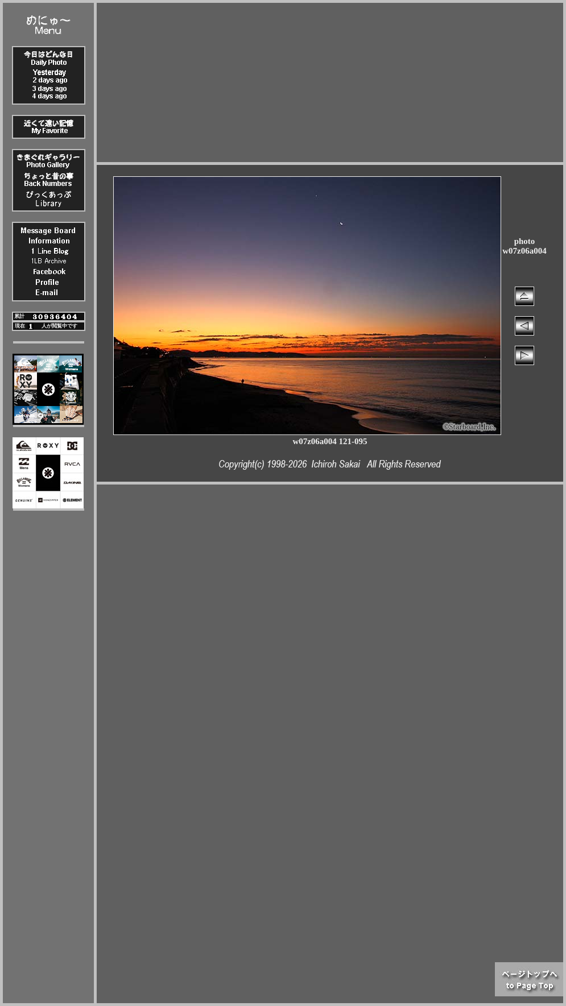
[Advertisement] (330, 82)
